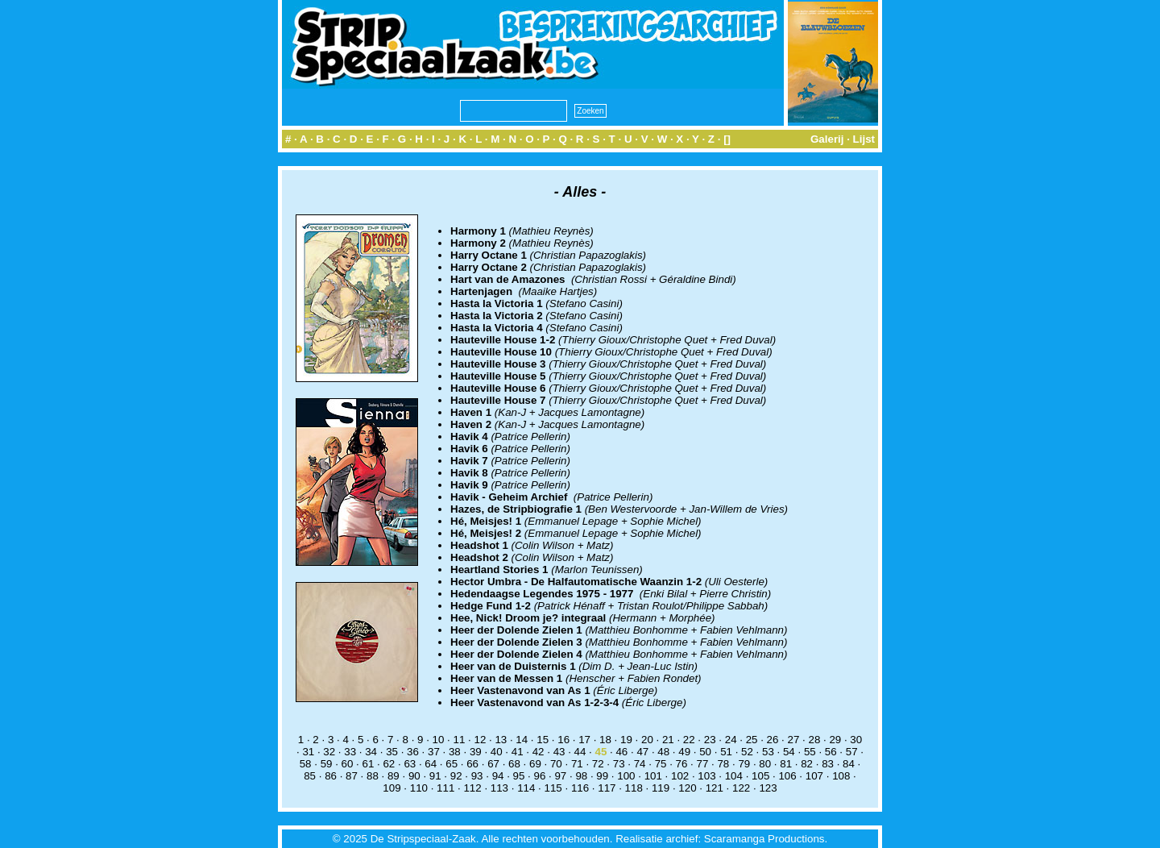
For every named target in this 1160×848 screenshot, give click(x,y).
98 (581, 776)
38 (455, 752)
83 (828, 764)
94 (498, 776)
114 (526, 788)
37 (434, 752)
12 (480, 740)
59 (327, 764)
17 (584, 740)
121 (714, 788)
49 (684, 752)
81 (786, 764)
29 (835, 740)
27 (794, 740)
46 (621, 752)
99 (602, 776)
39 (476, 752)
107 (814, 776)
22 (689, 740)
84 (849, 764)
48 (663, 752)
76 (682, 764)
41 (518, 752)
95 (519, 776)
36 (413, 752)
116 (580, 788)
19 (626, 740)
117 (606, 788)
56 (831, 752)
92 (456, 776)
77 (703, 764)
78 (723, 764)
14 (522, 740)
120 (687, 788)
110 (419, 788)
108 (841, 776)
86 (331, 776)
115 (553, 788)
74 (640, 764)
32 (329, 752)
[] (727, 139)
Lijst (864, 139)
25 (752, 740)
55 (810, 752)
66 (472, 764)
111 (445, 788)
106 (787, 776)
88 (373, 776)
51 (726, 752)
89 (393, 776)
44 (580, 752)
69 (535, 764)
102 (680, 776)
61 (368, 764)
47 (642, 752)
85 (310, 776)
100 (626, 776)
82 (807, 764)
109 (391, 788)
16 (563, 740)
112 (472, 788)
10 (439, 740)
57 (852, 752)
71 (577, 764)
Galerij (827, 139)
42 (538, 752)
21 (668, 740)
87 (352, 776)
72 (598, 764)
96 (540, 776)
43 (559, 752)
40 (497, 752)
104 (734, 776)
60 (348, 764)
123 (768, 788)
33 (350, 752)
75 (661, 764)
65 (451, 764)
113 (499, 788)
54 (789, 752)
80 (765, 764)
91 (435, 776)
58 (306, 764)
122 (741, 788)
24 (731, 740)
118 (634, 788)
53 (768, 752)
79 (744, 764)
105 (760, 776)
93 (477, 776)
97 (560, 776)
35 (392, 752)
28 (814, 740)
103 (706, 776)
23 (710, 740)
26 (773, 740)
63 (410, 764)
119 (660, 788)
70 (556, 764)
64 (431, 764)
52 (747, 752)
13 (501, 740)
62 (389, 764)
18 (605, 740)
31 (308, 752)
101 (653, 776)
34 (371, 752)
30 (856, 740)
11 (460, 740)
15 (542, 740)
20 (647, 740)
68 (514, 764)
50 (705, 752)
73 (619, 764)
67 (493, 764)
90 (414, 776)
